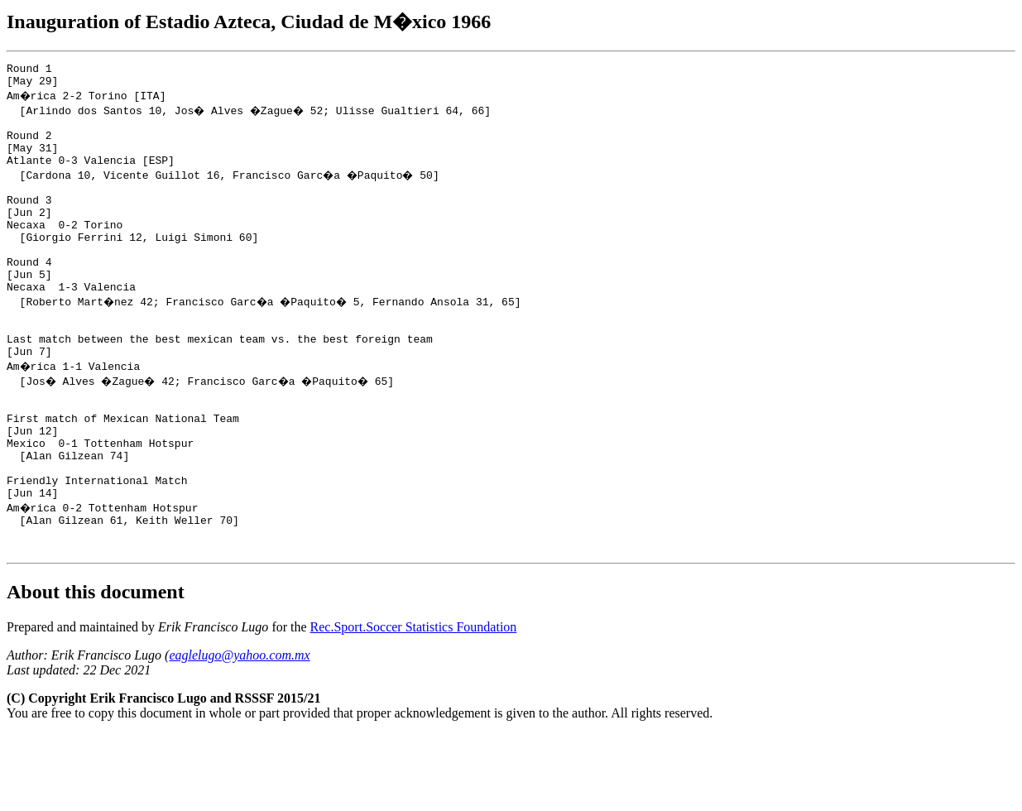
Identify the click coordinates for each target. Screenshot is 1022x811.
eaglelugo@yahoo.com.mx (239, 732)
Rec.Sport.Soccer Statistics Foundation (413, 704)
